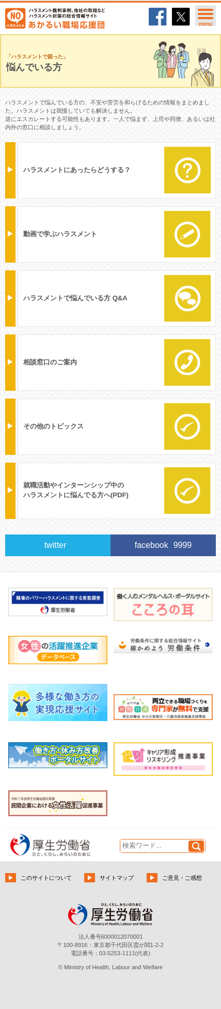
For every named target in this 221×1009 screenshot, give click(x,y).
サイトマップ (117, 878)
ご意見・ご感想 (182, 878)
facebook (163, 545)
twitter (55, 545)
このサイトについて (46, 878)
